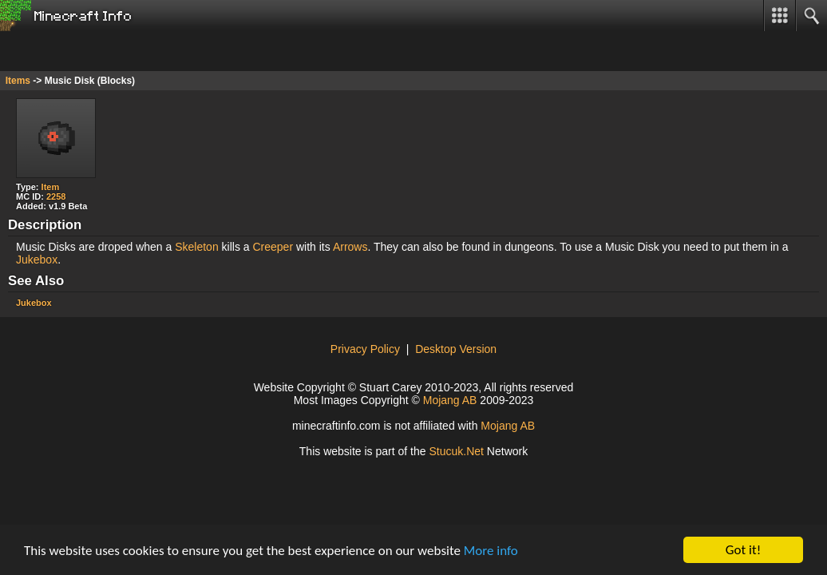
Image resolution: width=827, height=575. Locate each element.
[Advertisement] (127, 51)
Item (51, 187)
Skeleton (196, 246)
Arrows (350, 246)
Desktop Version (456, 349)
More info (491, 550)
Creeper (272, 246)
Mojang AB (450, 400)
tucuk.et (456, 451)
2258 (55, 196)
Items (18, 80)
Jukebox (36, 259)
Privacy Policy (365, 349)
